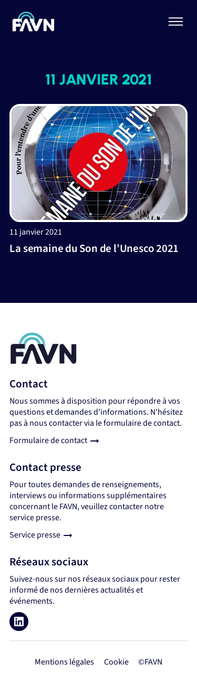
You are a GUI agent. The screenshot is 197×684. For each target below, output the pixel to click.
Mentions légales (64, 662)
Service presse (34, 535)
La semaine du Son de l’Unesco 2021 (94, 249)
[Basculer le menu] (176, 21)
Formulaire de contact (48, 440)
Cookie (116, 662)
